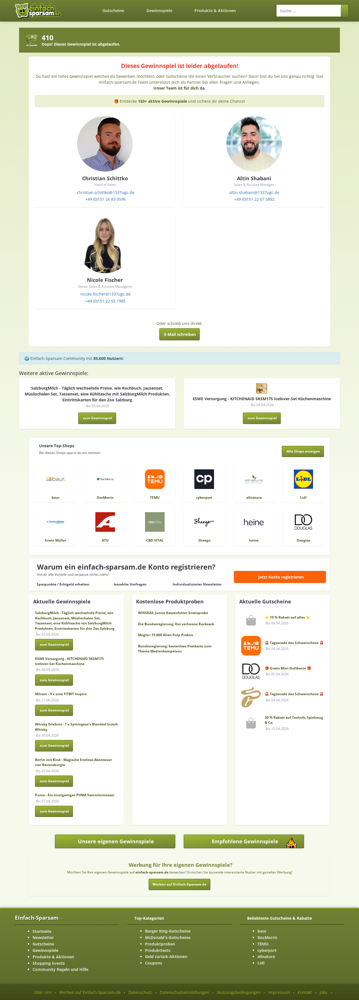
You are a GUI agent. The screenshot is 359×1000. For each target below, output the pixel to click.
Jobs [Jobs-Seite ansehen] (324, 992)
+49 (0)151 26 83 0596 (105, 199)
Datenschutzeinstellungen (184, 992)
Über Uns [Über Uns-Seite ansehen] (43, 992)
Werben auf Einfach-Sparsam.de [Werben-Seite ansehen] (90, 992)
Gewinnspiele (159, 10)
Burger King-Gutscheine (167, 931)
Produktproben (160, 944)
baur (261, 931)
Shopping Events (49, 963)
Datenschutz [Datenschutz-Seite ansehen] (140, 992)
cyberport (267, 950)
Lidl (260, 963)
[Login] (258, 8)
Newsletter (43, 937)
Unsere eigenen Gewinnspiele (116, 841)
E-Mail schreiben (180, 334)
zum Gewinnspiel (97, 418)
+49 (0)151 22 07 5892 (254, 199)
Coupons (153, 963)
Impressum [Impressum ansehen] (279, 992)
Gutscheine (113, 10)
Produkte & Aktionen (53, 956)
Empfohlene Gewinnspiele (258, 843)
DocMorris (267, 937)
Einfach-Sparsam (39, 917)
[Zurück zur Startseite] (80, 7)
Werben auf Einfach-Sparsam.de (179, 884)
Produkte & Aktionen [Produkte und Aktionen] (215, 10)
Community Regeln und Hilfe (60, 969)
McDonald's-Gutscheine (167, 937)
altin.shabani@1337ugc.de (254, 192)
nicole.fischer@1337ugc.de (105, 294)
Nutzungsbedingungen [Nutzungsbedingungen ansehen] (239, 992)
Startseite (42, 931)
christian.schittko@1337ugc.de (105, 192)
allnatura (266, 956)
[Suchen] (344, 10)
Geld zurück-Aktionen (166, 956)
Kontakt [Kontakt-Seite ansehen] (305, 992)
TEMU (263, 944)
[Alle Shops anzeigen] (303, 451)
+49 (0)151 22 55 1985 (105, 301)
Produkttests (158, 950)
